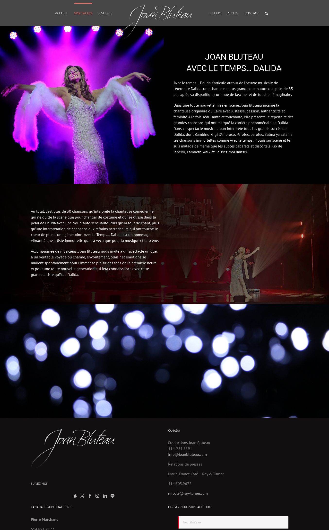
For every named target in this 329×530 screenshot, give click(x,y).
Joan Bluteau (191, 522)
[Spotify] (112, 496)
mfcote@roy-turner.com (188, 493)
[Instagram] (97, 496)
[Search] (266, 13)
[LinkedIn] (105, 496)
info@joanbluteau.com (187, 454)
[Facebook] (90, 496)
